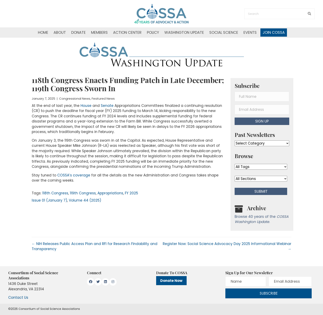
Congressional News (74, 98)
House (86, 105)
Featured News (103, 98)
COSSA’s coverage (73, 175)
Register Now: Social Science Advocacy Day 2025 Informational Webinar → (227, 246)
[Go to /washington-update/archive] (262, 215)
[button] (262, 121)
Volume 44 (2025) (85, 200)
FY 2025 (131, 193)
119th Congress (83, 193)
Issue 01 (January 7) (49, 200)
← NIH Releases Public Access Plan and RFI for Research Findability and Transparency (94, 246)
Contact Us (18, 297)
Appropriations (110, 193)
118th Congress (55, 193)
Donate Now (171, 280)
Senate (107, 105)
